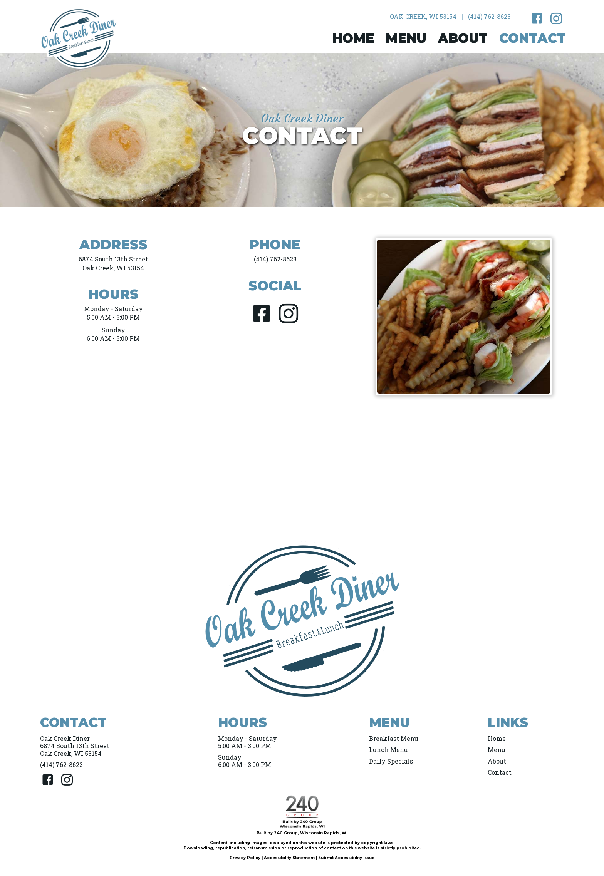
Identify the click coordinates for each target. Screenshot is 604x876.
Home (497, 738)
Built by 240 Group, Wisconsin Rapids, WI (302, 833)
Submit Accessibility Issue (346, 857)
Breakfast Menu (393, 738)
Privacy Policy (245, 857)
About (497, 761)
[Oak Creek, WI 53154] (423, 16)
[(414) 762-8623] (489, 16)
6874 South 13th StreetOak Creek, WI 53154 (113, 263)
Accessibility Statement (289, 857)
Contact (500, 772)
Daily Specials (391, 761)
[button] (537, 18)
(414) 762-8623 (275, 259)
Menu (496, 749)
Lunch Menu (388, 749)
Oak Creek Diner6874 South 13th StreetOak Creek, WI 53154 (74, 745)
